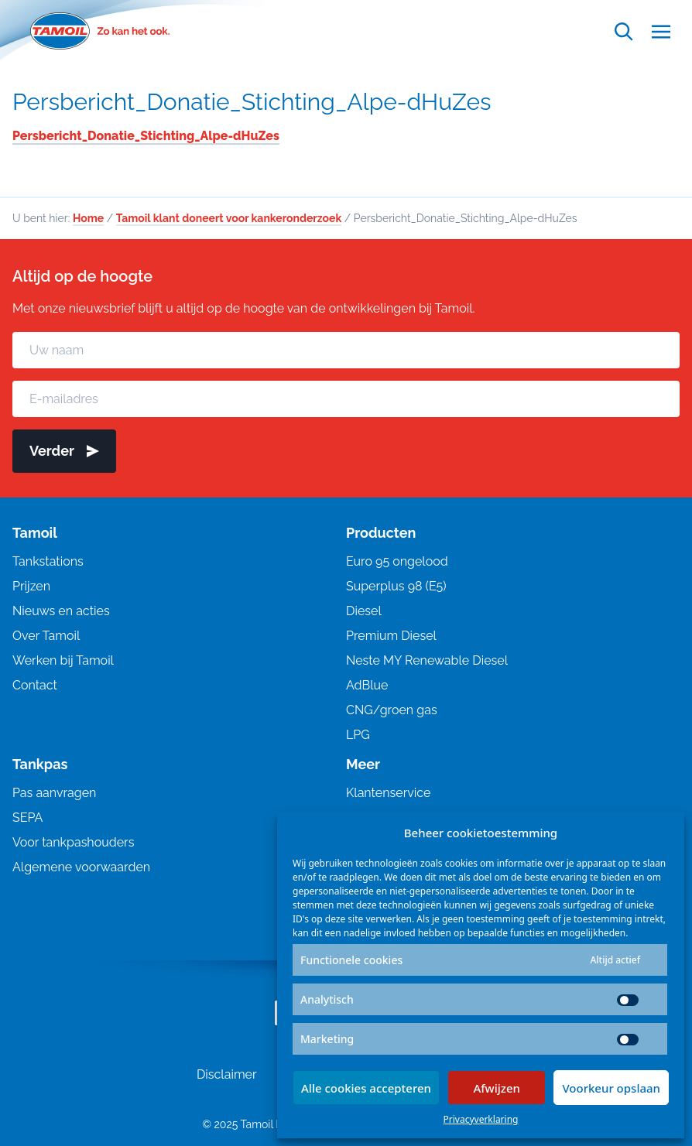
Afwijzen (496, 1088)
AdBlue (367, 685)
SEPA (27, 817)
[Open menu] (661, 31)
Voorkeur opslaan (611, 1088)
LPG (358, 734)
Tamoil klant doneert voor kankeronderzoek (229, 218)
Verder (64, 451)
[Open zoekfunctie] (623, 31)
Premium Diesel (391, 635)
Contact (34, 685)
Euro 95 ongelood (397, 561)
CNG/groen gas (391, 710)
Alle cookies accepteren (366, 1088)
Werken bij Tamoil (63, 660)
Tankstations (48, 561)
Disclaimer (227, 1074)
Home (88, 218)
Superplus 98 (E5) (396, 586)
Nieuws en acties (61, 611)
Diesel (364, 611)
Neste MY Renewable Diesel (427, 660)
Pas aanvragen (54, 792)
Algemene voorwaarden (81, 867)
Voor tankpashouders (73, 842)
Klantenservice (388, 792)
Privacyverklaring (481, 1119)
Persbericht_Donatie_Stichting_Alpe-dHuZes (252, 101)
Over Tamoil (46, 635)
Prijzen (31, 586)
